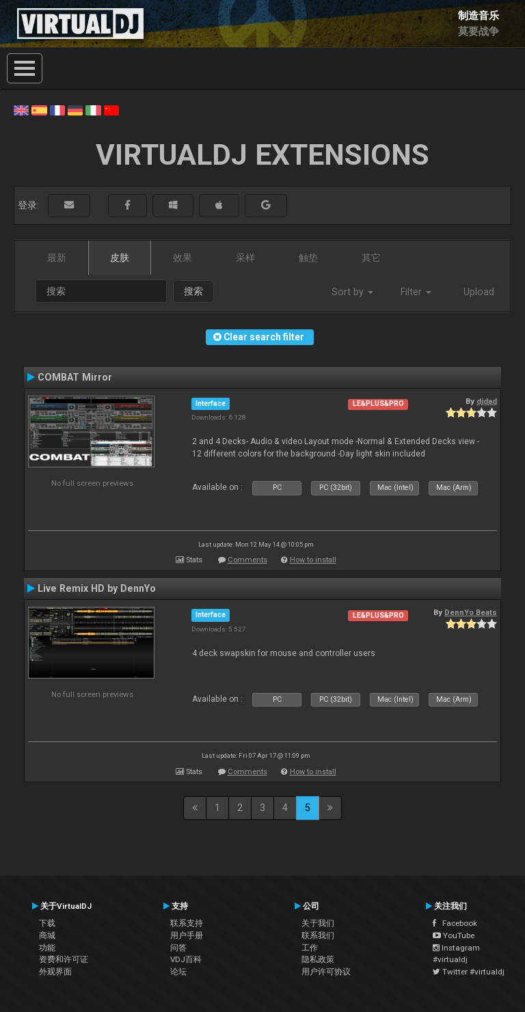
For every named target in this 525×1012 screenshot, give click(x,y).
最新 (56, 257)
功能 (47, 948)
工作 (309, 948)
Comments (247, 560)
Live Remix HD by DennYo (97, 588)
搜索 (193, 291)
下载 (47, 923)
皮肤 (119, 257)
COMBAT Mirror (75, 377)
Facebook (455, 923)
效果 (182, 257)
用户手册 (186, 935)
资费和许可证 (63, 959)
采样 (245, 257)
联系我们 (317, 935)
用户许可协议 (326, 971)
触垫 (308, 257)
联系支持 (186, 923)
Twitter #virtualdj (468, 971)
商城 (47, 935)
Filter (416, 291)
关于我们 (317, 923)
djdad (486, 401)
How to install (313, 560)
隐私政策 (317, 959)
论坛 (178, 971)
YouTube (453, 935)
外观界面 (55, 971)
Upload (478, 291)
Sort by (352, 291)
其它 (371, 257)
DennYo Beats (470, 612)
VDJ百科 (186, 959)
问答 (178, 948)
